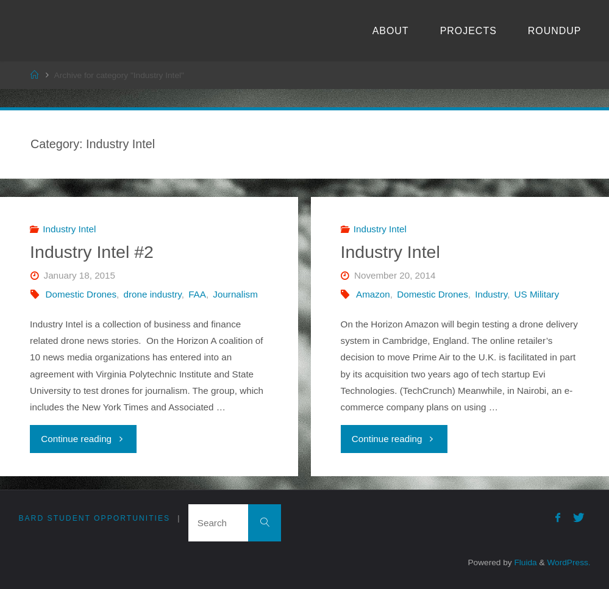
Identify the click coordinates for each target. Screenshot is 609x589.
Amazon (373, 294)
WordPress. (568, 562)
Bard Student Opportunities (94, 518)
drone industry (153, 294)
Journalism (235, 294)
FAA (197, 294)
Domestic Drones (81, 294)
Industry (491, 294)
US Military (537, 294)
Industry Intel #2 (92, 252)
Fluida (524, 562)
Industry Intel (69, 229)
